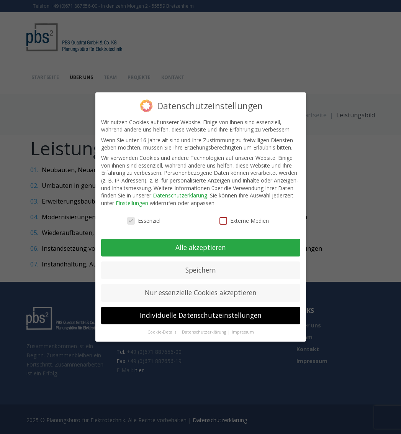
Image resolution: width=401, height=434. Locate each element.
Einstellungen (132, 203)
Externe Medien (244, 220)
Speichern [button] (200, 270)
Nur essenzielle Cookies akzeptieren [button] (201, 292)
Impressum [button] (243, 332)
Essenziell (144, 220)
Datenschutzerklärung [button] (204, 332)
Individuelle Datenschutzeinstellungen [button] (201, 315)
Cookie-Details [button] (162, 332)
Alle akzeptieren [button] (200, 247)
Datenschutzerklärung (180, 195)
